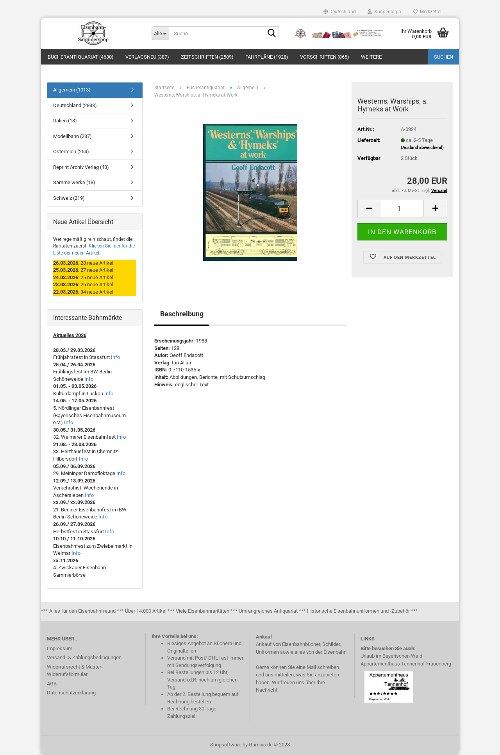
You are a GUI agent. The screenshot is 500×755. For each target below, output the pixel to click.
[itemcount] (402, 208)
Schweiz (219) (69, 198)
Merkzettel (427, 11)
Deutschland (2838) (75, 105)
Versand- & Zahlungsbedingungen (84, 657)
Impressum (59, 648)
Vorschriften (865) (324, 57)
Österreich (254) (71, 151)
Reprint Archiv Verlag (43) (81, 167)
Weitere (371, 57)
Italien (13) (65, 121)
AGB (52, 684)
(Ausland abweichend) (422, 147)
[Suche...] (160, 33)
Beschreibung (182, 314)
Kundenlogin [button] (384, 11)
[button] (340, 12)
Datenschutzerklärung (71, 693)
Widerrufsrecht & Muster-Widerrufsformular (75, 671)
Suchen (443, 57)
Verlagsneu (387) (147, 57)
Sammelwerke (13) (74, 182)
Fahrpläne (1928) (266, 57)
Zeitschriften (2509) (207, 57)
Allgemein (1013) (72, 90)
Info (115, 357)
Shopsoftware (225, 745)
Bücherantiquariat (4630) (81, 57)
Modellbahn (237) (72, 136)
